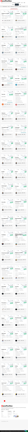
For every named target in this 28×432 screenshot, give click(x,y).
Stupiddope (4, 234)
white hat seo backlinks (5, 390)
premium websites (4, 386)
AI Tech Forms (17, 268)
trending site (3, 335)
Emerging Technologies (4, 114)
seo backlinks (17, 206)
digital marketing (17, 47)
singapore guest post (4, 15)
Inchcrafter (4, 202)
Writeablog (4, 45)
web (10, 34)
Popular (20, 6)
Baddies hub (4, 349)
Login (20, 4)
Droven (16, 333)
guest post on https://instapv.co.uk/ (19, 64)
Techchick (17, 286)
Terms (2, 414)
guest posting (17, 18)
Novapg (3, 171)
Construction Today (5, 268)
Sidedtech (3, 366)
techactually (16, 116)
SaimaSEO (5, 394)
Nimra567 (5, 293)
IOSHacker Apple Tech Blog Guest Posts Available (19, 235)
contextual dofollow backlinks (5, 389)
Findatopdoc (17, 127)
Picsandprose (4, 302)
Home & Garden (3, 62)
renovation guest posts (5, 274)
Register (16, 4)
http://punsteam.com (17, 189)
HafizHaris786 (6, 134)
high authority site (17, 240)
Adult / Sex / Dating (17, 80)
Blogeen (3, 318)
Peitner (16, 171)
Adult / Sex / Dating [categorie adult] (10, 412)
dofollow (20, 82)
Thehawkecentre (18, 201)
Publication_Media (6, 69)
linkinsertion (21, 18)
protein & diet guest (17, 99)
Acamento (3, 157)
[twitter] (4, 409)
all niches (23, 82)
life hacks (6, 99)
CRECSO (3, 29)
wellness (23, 33)
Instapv (16, 61)
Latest (8, 6)
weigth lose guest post (18, 98)
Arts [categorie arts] (8, 415)
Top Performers (16, 6)
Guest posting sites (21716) (14, 8)
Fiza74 (18, 69)
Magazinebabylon (18, 218)
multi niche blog (4, 47)
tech (5, 34)
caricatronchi (17, 145)
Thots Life (3, 94)
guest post (16, 82)
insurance (20, 33)
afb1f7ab (5, 104)
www (2, 115)
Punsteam (17, 186)
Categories (23, 6)
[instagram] (5, 409)
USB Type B (4, 333)
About (2, 412)
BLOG (22, 2)
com (4, 115)
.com (18, 115)
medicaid (16, 33)
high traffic (3, 241)
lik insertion (3, 321)
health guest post (17, 95)
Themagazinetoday (5, 127)
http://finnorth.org (4, 145)
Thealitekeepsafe (18, 317)
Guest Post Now (18, 93)
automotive (9, 390)
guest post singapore (4, 18)
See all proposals (4, 22)
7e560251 (5, 259)
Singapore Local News (5, 13)
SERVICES (18, 2)
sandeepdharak (6, 36)
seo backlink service (23, 240)
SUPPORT (13, 4)
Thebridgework (18, 45)
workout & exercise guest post (19, 102)
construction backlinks (4, 64)
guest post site (20, 274)
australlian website (17, 203)
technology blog (4, 223)
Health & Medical (4, 96)
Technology (3, 79)
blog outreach (17, 321)
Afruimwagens (4, 185)
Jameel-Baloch (19, 134)
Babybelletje (4, 286)
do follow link (3, 291)
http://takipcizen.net (4, 116)
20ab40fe (5, 340)
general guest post (4, 240)
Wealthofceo (17, 302)
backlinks (6, 220)
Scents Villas (17, 78)
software (8, 34)
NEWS (24, 2)
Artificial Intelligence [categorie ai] (10, 414)
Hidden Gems (12, 6)
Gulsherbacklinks (6, 225)
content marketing (17, 355)
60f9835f (5, 20)
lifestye (3, 99)
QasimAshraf (19, 20)
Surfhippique (17, 349)
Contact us (2, 415)
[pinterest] (8, 409)
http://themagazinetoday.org (5, 129)
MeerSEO (19, 84)
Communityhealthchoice (19, 29)
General (2, 14)
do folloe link (7, 322)
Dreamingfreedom (5, 218)
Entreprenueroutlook (5, 252)
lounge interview (7, 257)
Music (15, 14)
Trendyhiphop (17, 13)
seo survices (3, 322)
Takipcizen (3, 113)
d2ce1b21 (5, 52)
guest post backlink (17, 257)
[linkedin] (1, 409)
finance (3, 34)
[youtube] (6, 409)
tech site (16, 274)
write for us (24, 274)
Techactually (17, 113)
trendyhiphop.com (17, 15)
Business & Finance (4, 31)
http (6, 115)
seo (5, 132)
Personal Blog (3, 254)
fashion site (16, 275)
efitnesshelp (19, 104)
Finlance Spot (17, 383)
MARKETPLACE (14, 2)
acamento (3, 159)
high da (8, 240)
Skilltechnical (4, 77)
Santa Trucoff (4, 383)
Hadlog (16, 366)
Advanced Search (5, 6)
